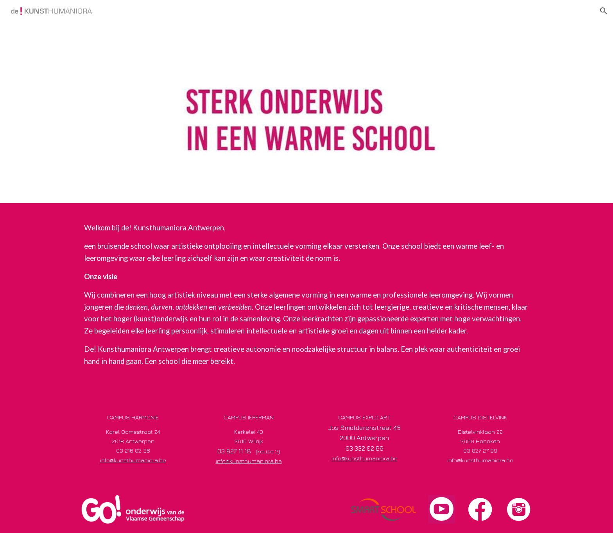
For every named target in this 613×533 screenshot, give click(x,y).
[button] (603, 11)
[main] (306, 301)
